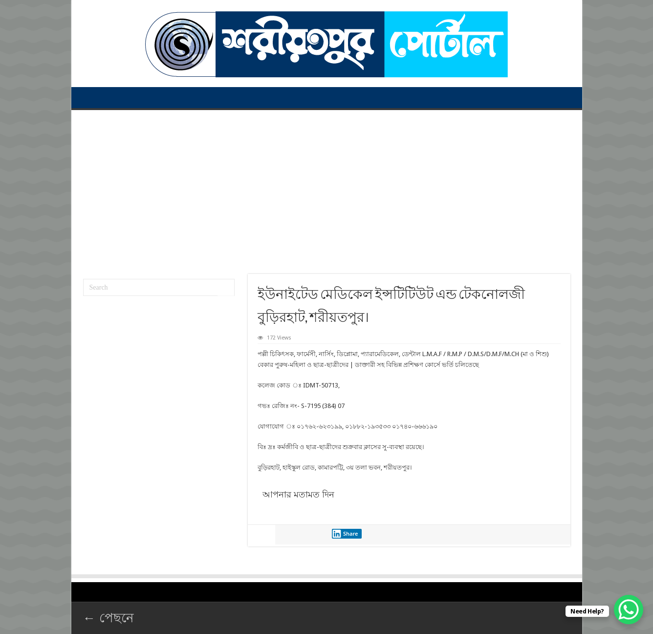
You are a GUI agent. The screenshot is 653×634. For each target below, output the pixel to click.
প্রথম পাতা (89, 97)
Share (345, 534)
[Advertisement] (326, 188)
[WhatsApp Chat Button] (628, 609)
